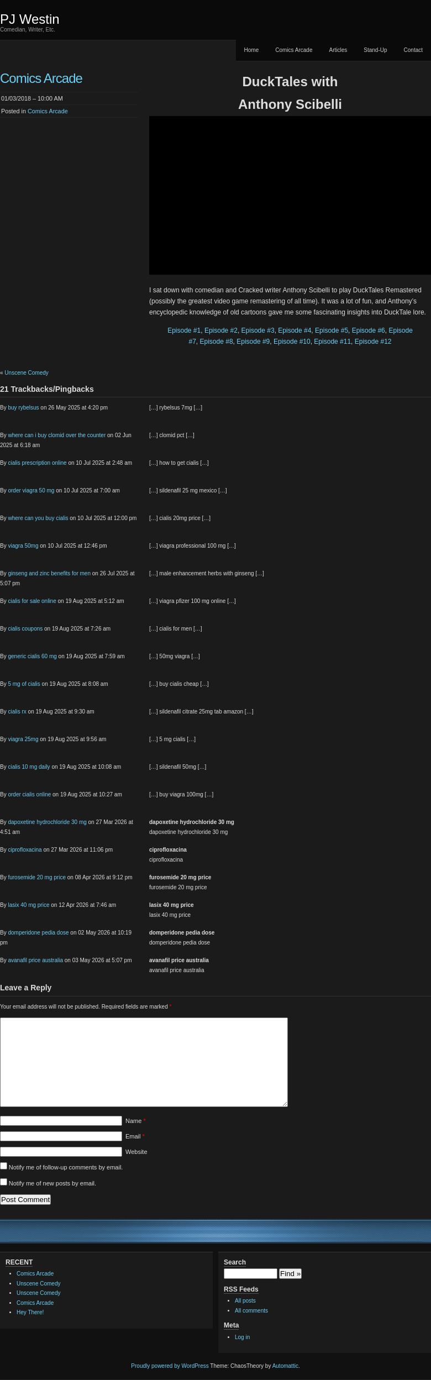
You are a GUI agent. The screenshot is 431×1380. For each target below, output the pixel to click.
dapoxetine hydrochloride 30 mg (47, 822)
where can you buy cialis (38, 518)
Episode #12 (373, 341)
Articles (338, 50)
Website (136, 1151)
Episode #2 (221, 330)
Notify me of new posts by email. (52, 1183)
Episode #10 (292, 341)
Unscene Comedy (26, 373)
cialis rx (17, 712)
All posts (245, 1301)
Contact (413, 50)
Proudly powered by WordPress (169, 1366)
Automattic (285, 1366)
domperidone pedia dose (38, 933)
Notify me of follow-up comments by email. (66, 1167)
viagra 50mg (23, 546)
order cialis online (29, 794)
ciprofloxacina (24, 850)
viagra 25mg (23, 739)
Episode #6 (368, 330)
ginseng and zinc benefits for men (49, 573)
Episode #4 (294, 330)
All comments (251, 1311)
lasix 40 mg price (28, 905)
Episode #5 (331, 330)
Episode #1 (184, 330)
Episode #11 (332, 341)
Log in (242, 1337)
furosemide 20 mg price (37, 877)
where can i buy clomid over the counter (57, 435)
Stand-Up (375, 50)
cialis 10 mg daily (29, 767)
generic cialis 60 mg (32, 656)
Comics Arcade (293, 50)
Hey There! (30, 1312)
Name (135, 1120)
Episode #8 (216, 341)
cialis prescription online (37, 463)
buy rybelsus (23, 408)
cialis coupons (25, 629)
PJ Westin (30, 19)
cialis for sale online (32, 601)
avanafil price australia (35, 960)
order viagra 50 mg (31, 490)
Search (235, 1262)
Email (135, 1136)
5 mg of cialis (24, 684)
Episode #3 (258, 330)
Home (251, 50)
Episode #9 (253, 341)
